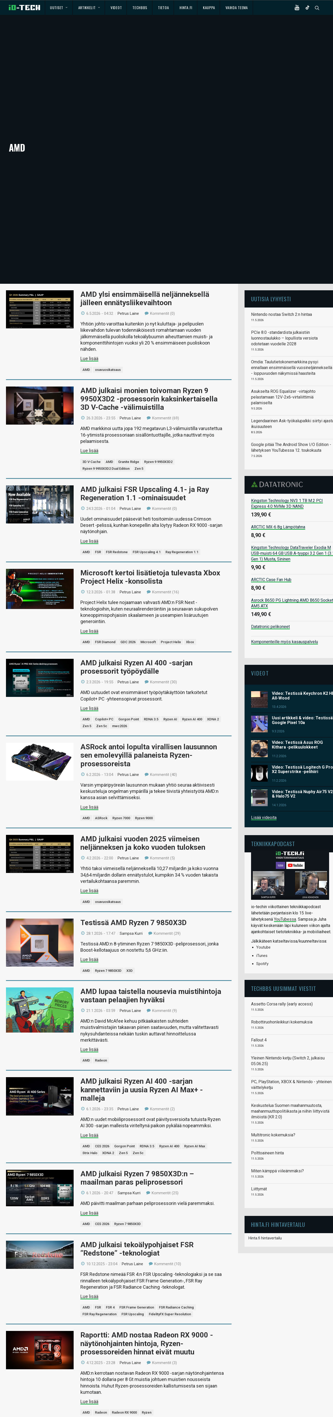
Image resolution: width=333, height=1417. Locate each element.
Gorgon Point (128, 705)
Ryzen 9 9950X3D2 (158, 448)
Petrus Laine (128, 299)
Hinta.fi (186, 7)
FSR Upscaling (132, 1300)
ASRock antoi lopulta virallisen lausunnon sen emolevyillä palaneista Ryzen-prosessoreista (148, 741)
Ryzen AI (170, 705)
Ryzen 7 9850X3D (108, 956)
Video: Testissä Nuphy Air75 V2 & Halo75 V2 (302, 780)
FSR (98, 538)
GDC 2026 (128, 628)
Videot (116, 7)
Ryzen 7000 (121, 804)
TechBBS (139, 7)
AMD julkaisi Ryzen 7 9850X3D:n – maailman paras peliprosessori (137, 1164)
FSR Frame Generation (136, 1293)
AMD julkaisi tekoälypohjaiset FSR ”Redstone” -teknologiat (137, 1235)
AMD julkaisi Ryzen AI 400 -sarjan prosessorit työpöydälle (136, 653)
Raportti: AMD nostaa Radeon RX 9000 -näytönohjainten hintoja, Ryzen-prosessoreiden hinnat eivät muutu (146, 1329)
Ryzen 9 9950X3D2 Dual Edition (106, 454)
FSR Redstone (117, 538)
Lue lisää (89, 344)
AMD (86, 356)
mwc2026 (119, 712)
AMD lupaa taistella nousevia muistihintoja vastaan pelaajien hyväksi (150, 981)
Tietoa (163, 7)
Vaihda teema (237, 7)
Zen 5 (139, 454)
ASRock (101, 804)
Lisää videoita (264, 803)
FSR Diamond (105, 628)
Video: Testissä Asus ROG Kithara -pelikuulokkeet (297, 731)
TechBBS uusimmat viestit (283, 974)
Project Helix (171, 628)
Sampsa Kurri (131, 919)
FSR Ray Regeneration (99, 1300)
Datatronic (278, 470)
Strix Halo (89, 1139)
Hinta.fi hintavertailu (265, 1224)
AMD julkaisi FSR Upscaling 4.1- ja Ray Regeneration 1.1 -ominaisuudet (144, 479)
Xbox (190, 628)
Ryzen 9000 (144, 804)
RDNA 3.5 (151, 705)
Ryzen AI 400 (192, 705)
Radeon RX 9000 (124, 1399)
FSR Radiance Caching (176, 1293)
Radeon (101, 1046)
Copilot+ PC (104, 705)
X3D (129, 956)
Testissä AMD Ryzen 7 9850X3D (133, 908)
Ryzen (146, 1399)
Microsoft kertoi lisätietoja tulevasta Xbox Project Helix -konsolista (150, 563)
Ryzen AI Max (194, 1132)
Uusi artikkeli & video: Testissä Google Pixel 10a (302, 706)
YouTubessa (285, 905)
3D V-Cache (91, 448)
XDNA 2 (213, 705)
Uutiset (58, 7)
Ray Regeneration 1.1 (181, 538)
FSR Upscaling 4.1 (147, 538)
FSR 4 (110, 1293)
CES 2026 (102, 1132)
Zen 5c (101, 712)
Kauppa (209, 7)
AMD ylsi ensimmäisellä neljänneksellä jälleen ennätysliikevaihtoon (144, 284)
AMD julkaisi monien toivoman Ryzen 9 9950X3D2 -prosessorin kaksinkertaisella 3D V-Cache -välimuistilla (148, 385)
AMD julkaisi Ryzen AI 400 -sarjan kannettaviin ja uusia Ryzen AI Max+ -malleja (141, 1075)
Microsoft (148, 628)
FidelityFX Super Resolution (170, 1300)
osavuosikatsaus (108, 356)
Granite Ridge (128, 448)
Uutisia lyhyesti (271, 285)
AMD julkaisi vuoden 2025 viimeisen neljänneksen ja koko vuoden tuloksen (142, 829)
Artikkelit (89, 7)
